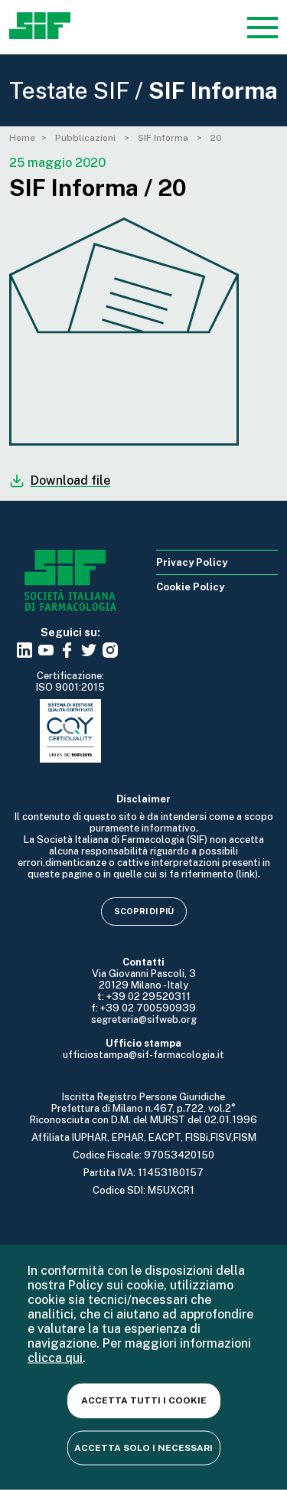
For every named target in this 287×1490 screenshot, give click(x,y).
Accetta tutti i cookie (144, 1400)
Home (22, 137)
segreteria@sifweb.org (144, 1019)
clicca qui (55, 1358)
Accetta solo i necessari (143, 1447)
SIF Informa (164, 137)
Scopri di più (144, 911)
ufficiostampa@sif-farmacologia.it (143, 1054)
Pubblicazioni (86, 137)
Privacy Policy (191, 562)
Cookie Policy (190, 587)
